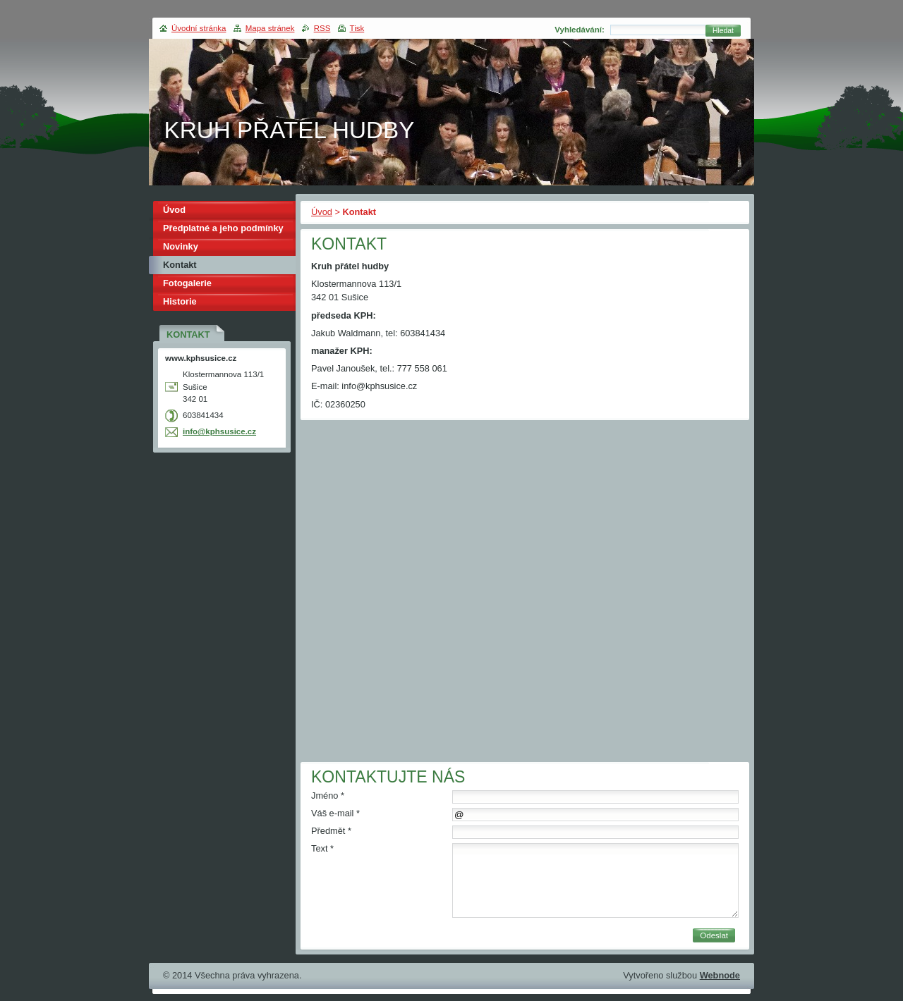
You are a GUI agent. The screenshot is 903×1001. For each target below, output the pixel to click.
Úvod (321, 212)
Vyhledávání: (579, 29)
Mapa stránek (270, 28)
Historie (180, 301)
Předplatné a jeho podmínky (223, 228)
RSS (322, 28)
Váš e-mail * (335, 813)
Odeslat (714, 935)
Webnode (720, 975)
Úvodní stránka (198, 28)
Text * (322, 848)
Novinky (180, 246)
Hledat (723, 31)
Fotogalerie (187, 283)
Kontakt (180, 264)
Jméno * (327, 795)
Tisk (357, 28)
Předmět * (331, 830)
